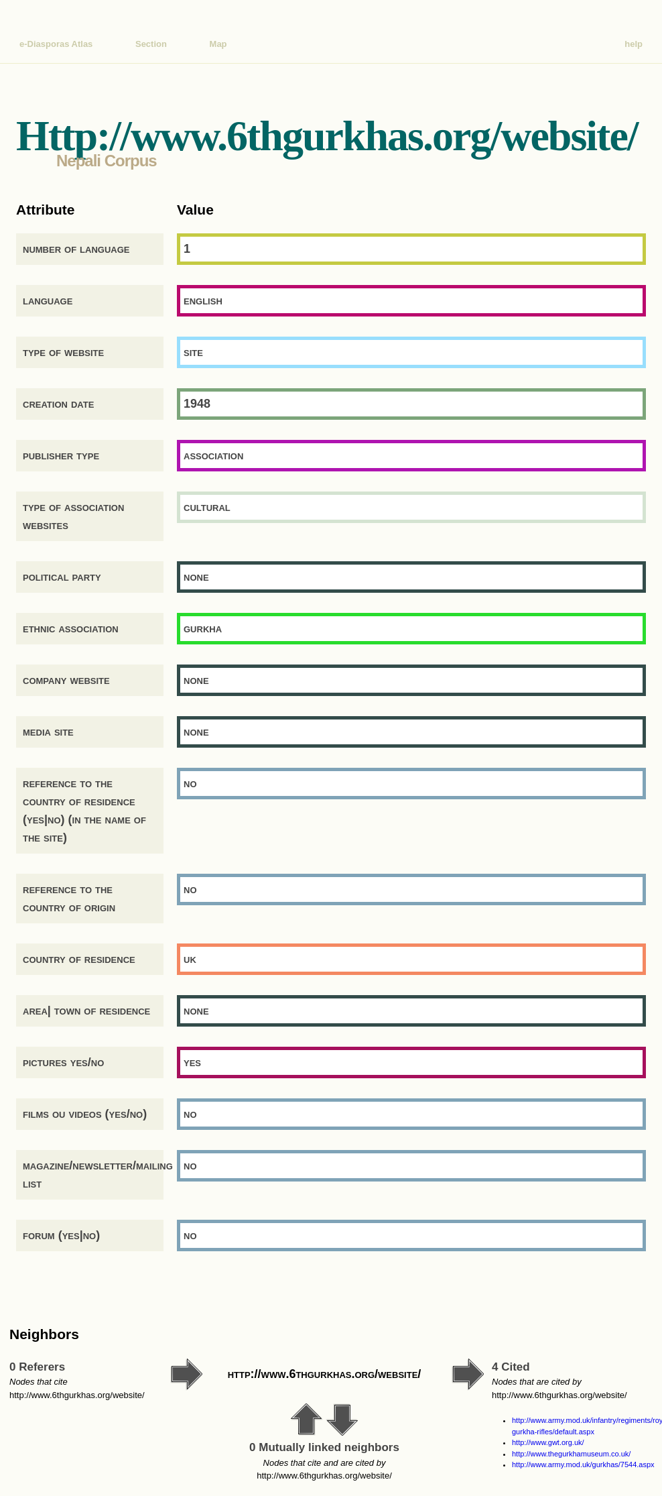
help (633, 44)
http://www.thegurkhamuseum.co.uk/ (571, 1454)
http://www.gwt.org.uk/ (548, 1442)
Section (151, 44)
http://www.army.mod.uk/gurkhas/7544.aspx (583, 1464)
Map (218, 44)
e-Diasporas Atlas (55, 44)
